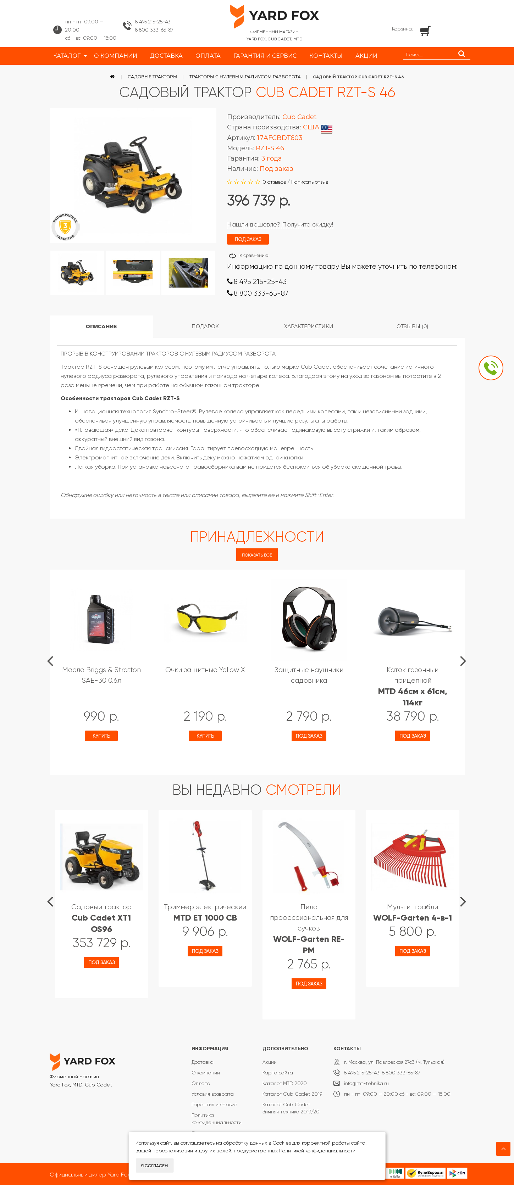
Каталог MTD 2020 (284, 1083)
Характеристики (308, 326)
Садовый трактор (101, 918)
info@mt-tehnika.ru (366, 1083)
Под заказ (309, 736)
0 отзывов (274, 182)
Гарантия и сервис (214, 1104)
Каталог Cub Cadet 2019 (292, 1094)
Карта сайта (277, 1072)
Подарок (205, 326)
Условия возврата (213, 1094)
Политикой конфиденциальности (317, 1150)
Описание (101, 326)
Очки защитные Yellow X (205, 670)
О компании (206, 1072)
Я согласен (154, 1165)
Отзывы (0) (413, 326)
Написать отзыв (309, 182)
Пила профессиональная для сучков (309, 929)
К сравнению (253, 255)
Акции (269, 1062)
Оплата (201, 1083)
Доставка (203, 1062)
